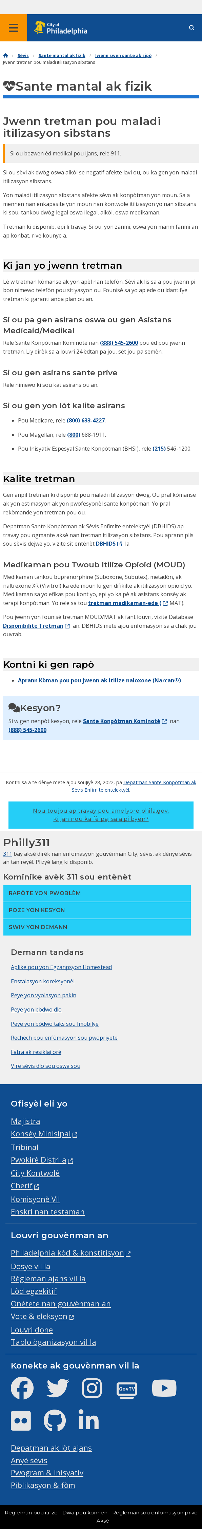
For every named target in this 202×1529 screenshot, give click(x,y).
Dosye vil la (30, 1266)
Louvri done (32, 1329)
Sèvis (23, 55)
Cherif (22, 1185)
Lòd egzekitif (34, 1291)
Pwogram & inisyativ (47, 1472)
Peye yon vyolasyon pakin (43, 995)
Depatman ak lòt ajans (51, 1447)
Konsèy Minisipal (41, 1133)
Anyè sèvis (29, 1460)
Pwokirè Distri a (38, 1159)
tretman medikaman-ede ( (124, 603)
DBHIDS (106, 543)
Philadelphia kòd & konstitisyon (67, 1252)
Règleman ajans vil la (48, 1278)
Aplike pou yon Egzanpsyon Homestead (61, 967)
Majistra (25, 1121)
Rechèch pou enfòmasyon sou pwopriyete (64, 1037)
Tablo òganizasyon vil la (53, 1342)
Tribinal (25, 1147)
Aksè (103, 1521)
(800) (73, 434)
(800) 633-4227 (86, 420)
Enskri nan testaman (48, 1211)
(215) (159, 448)
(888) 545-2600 (119, 342)
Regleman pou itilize (31, 1513)
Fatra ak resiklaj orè (36, 1052)
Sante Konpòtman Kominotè (121, 721)
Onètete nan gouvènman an (61, 1303)
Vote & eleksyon (39, 1316)
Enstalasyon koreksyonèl (43, 981)
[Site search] (192, 28)
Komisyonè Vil (35, 1199)
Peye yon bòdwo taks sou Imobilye (55, 1023)
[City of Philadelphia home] (63, 28)
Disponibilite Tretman (33, 625)
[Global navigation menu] (13, 27)
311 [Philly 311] (7, 853)
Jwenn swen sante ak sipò (123, 55)
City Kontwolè (35, 1173)
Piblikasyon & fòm (43, 1485)
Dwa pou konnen (84, 1513)
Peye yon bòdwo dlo (36, 1009)
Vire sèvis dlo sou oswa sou (45, 1066)
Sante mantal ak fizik (62, 55)
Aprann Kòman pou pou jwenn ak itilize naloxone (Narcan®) (99, 680)
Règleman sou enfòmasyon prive (155, 1513)
